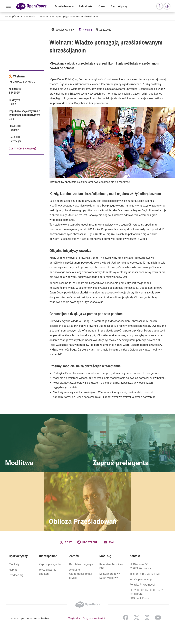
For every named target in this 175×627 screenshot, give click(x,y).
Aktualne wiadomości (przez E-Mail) (80, 573)
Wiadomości (29, 16)
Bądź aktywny (119, 6)
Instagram (147, 617)
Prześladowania (64, 6)
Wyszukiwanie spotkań (47, 571)
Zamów (74, 556)
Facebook (125, 617)
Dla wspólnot (48, 556)
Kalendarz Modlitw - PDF (111, 566)
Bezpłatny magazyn (81, 564)
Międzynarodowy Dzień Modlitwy (109, 575)
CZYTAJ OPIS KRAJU (21, 148)
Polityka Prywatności (142, 584)
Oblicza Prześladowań (82, 521)
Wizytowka (74, 618)
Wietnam (87, 29)
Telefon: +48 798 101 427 (145, 573)
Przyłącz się (16, 575)
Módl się (14, 564)
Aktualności (86, 6)
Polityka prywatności (94, 618)
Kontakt (135, 556)
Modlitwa (19, 463)
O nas (102, 6)
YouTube (158, 617)
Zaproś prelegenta (121, 463)
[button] (66, 542)
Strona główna (12, 16)
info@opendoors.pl (141, 579)
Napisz (13, 569)
